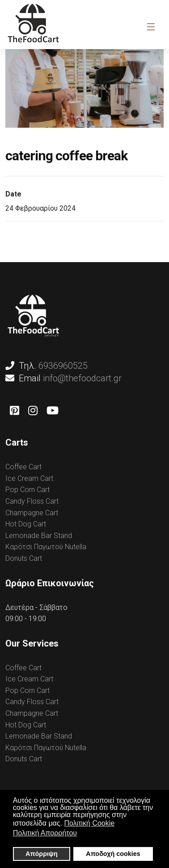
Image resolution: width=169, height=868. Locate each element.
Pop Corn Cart (27, 489)
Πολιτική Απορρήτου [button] (45, 833)
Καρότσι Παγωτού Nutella (45, 546)
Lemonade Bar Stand (38, 535)
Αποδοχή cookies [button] (113, 853)
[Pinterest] (14, 410)
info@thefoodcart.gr (82, 378)
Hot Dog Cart (25, 524)
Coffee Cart (23, 467)
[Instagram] (33, 410)
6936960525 (63, 365)
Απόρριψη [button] (41, 853)
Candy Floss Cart (32, 501)
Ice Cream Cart (29, 478)
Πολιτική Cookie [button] (89, 823)
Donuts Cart (23, 558)
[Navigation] (150, 26)
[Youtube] (52, 410)
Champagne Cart (31, 513)
